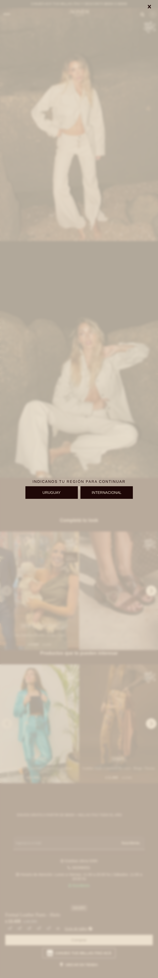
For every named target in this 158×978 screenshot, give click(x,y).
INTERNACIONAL (107, 492)
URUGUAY (51, 492)
